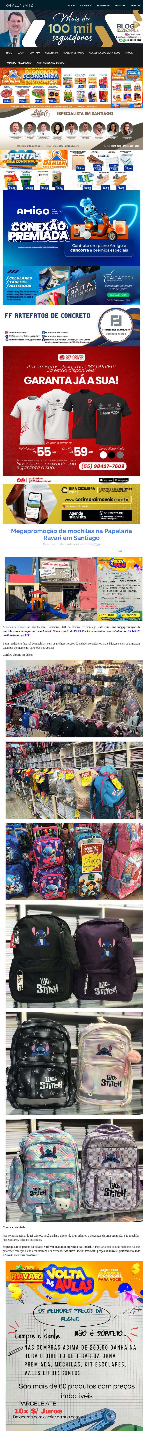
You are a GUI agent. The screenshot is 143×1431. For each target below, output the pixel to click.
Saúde (129, 53)
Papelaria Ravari (16, 627)
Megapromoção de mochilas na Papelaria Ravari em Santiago (71, 534)
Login (21, 53)
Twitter (135, 5)
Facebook (86, 5)
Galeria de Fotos (74, 53)
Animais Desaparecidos (50, 63)
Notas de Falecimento (19, 63)
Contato (35, 53)
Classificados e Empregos (104, 53)
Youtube (120, 5)
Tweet (119, 551)
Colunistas (52, 53)
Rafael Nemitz (19, 5)
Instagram (103, 5)
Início (71, 5)
